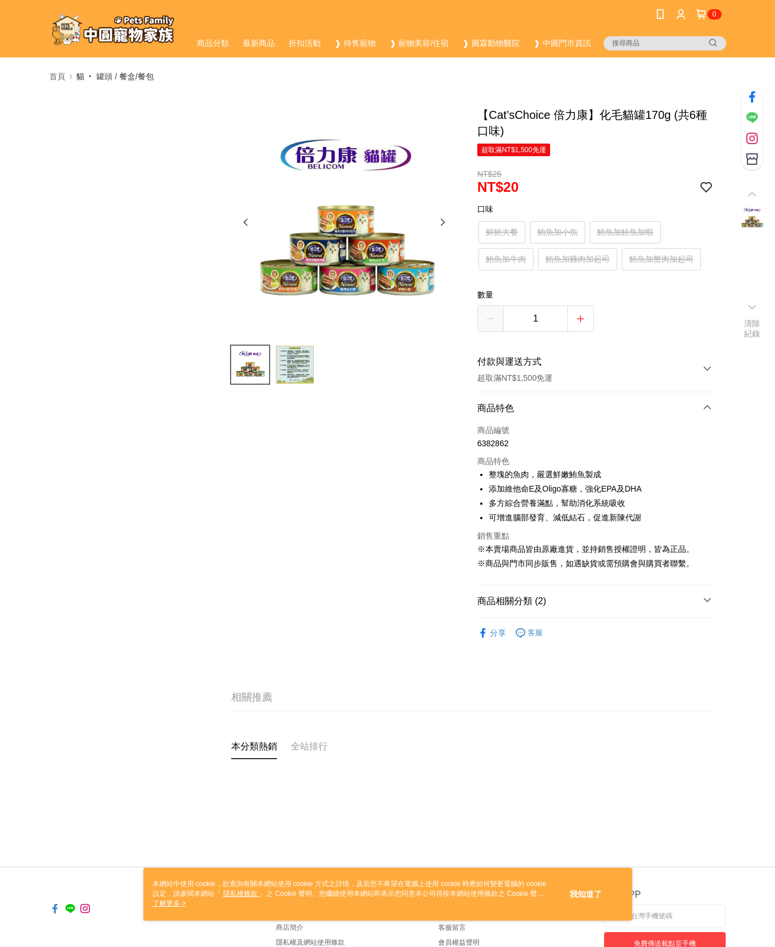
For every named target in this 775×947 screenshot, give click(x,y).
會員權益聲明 (459, 942)
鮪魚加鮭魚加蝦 (625, 232)
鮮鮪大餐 (502, 232)
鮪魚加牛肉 (506, 259)
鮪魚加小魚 (558, 232)
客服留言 (452, 927)
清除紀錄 (752, 328)
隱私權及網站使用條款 (310, 942)
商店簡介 (289, 927)
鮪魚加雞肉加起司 (578, 259)
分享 (491, 633)
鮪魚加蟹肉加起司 (661, 259)
